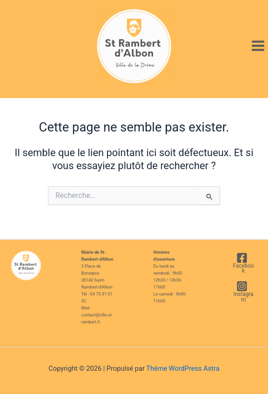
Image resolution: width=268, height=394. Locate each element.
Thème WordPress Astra (182, 368)
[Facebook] (242, 263)
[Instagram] (242, 291)
